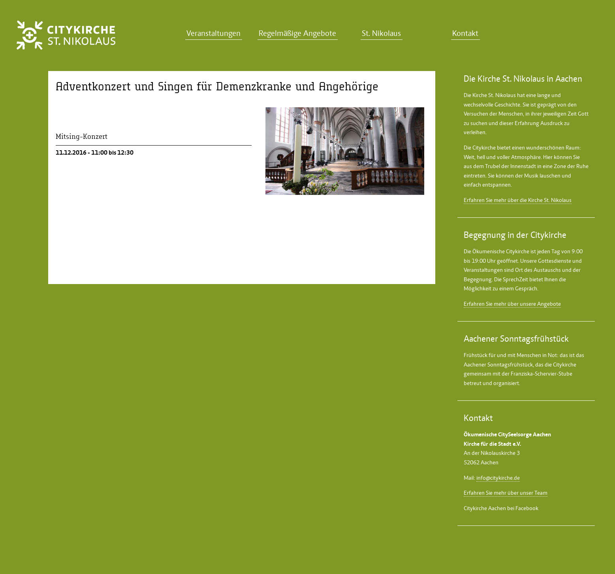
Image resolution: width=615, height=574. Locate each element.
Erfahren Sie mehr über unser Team (505, 492)
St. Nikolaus (381, 33)
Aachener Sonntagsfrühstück (498, 364)
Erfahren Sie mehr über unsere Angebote (512, 303)
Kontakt (465, 33)
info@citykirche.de (498, 477)
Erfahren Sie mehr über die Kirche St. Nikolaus (518, 200)
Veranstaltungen (213, 33)
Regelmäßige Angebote (297, 33)
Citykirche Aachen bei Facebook (501, 508)
